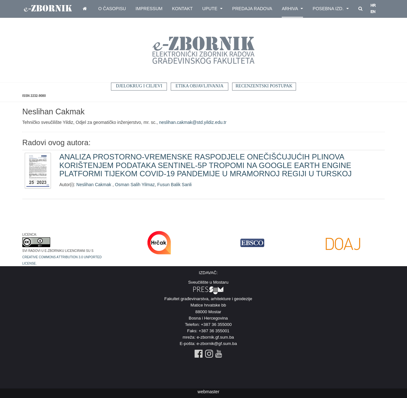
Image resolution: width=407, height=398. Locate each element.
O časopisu (112, 8)
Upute (212, 8)
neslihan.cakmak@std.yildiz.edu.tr (192, 122)
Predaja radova (252, 8)
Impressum (148, 8)
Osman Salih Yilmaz (135, 184)
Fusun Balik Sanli (174, 184)
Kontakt (182, 8)
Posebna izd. (331, 8)
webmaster (208, 391)
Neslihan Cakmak (94, 184)
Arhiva (292, 8)
